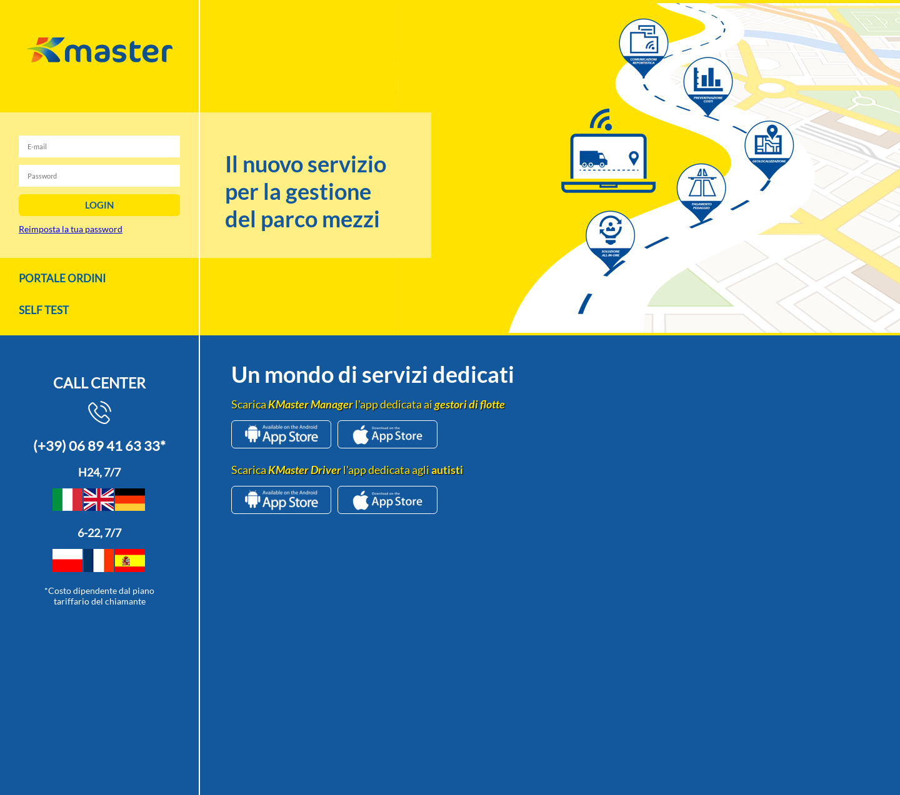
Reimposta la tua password (70, 229)
